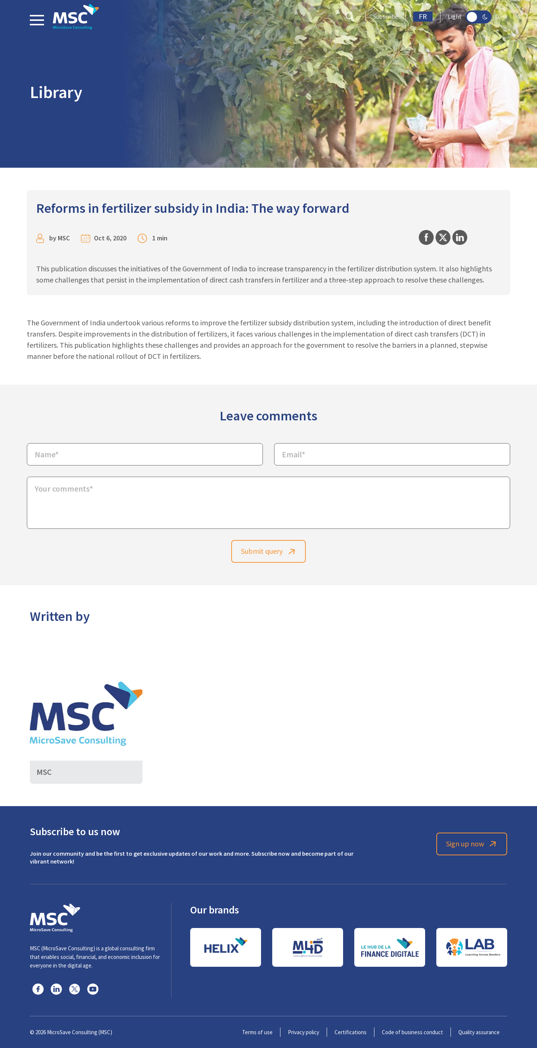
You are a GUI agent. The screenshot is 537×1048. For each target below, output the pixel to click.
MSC (64, 238)
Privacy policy (303, 1032)
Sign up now (472, 844)
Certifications (351, 1032)
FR (423, 16)
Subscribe (385, 16)
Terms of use (257, 1032)
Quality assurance (479, 1032)
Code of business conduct (412, 1032)
